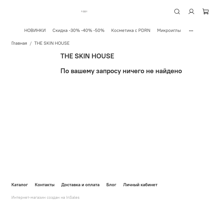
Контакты (44, 184)
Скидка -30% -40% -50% (78, 30)
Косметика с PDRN (130, 30)
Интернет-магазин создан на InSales (45, 197)
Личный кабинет (140, 184)
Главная (19, 43)
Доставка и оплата (80, 184)
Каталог (19, 184)
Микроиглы (169, 30)
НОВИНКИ (35, 30)
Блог (111, 184)
